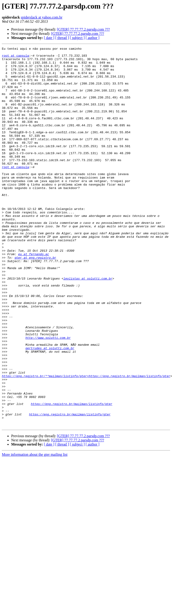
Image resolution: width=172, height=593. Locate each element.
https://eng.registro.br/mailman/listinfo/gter (71, 475)
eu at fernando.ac (33, 296)
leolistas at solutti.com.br (87, 325)
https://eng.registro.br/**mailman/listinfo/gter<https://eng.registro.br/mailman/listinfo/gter (86, 442)
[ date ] (49, 38)
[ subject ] (77, 38)
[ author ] (93, 38)
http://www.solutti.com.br (48, 396)
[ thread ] (62, 38)
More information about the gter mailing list (35, 530)
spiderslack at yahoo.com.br (41, 17)
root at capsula (15, 57)
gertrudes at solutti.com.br (49, 409)
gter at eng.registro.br (35, 300)
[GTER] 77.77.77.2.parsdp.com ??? (83, 29)
